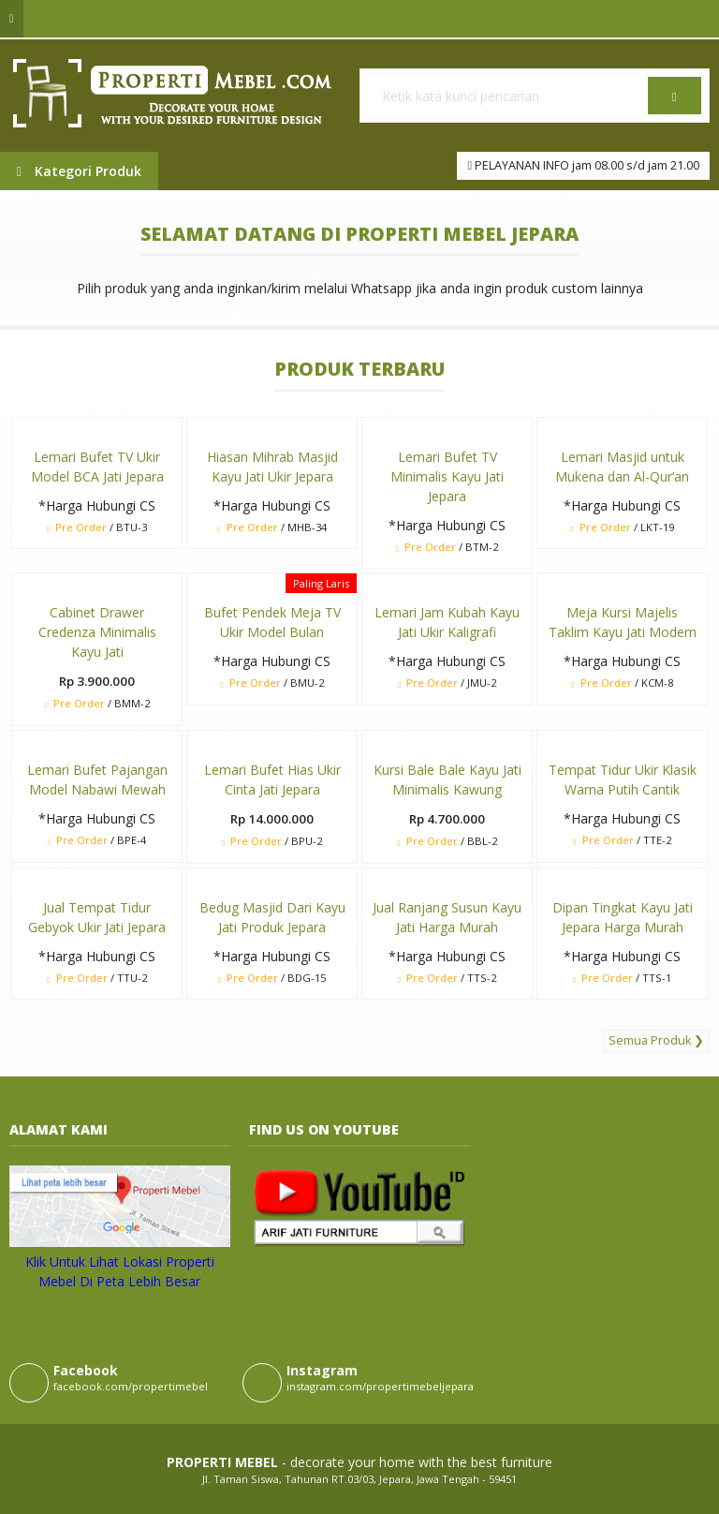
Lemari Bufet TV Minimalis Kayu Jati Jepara (447, 476)
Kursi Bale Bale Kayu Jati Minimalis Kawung (447, 779)
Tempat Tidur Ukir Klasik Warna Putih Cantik (623, 779)
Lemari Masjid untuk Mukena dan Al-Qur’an (622, 466)
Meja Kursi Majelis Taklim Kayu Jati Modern (623, 622)
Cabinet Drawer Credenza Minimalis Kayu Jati (97, 632)
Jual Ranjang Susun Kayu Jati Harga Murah (447, 917)
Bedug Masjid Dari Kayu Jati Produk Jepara (272, 917)
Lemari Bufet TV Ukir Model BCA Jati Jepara (97, 466)
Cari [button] (674, 102)
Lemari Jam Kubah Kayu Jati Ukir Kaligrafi (447, 622)
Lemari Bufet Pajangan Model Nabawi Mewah (97, 779)
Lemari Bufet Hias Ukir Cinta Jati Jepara (272, 779)
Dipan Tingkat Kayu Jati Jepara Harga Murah (622, 917)
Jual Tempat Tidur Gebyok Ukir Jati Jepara (97, 917)
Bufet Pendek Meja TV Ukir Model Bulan (272, 622)
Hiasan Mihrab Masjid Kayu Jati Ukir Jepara (272, 466)
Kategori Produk (79, 171)
